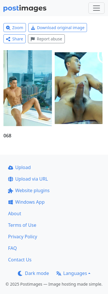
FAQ (12, 248)
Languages (71, 273)
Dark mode (33, 273)
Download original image (58, 27)
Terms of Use (22, 225)
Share (14, 39)
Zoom (14, 27)
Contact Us (19, 259)
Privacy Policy (22, 236)
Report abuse (46, 39)
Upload (19, 167)
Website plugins (29, 190)
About (14, 213)
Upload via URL (28, 179)
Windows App (26, 202)
